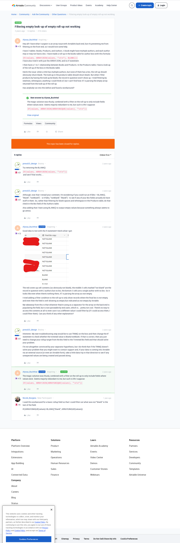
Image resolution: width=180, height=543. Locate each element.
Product (55, 445)
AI (12, 468)
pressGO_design (30, 163)
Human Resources (60, 463)
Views (38, 123)
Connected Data (19, 474)
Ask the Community (40, 14)
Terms (86, 538)
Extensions (16, 457)
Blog (13, 497)
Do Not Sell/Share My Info (104, 538)
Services (133, 451)
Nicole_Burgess (29, 398)
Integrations (17, 451)
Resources (134, 440)
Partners (133, 445)
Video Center (96, 457)
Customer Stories (99, 468)
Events (89, 5)
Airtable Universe (137, 474)
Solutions (55, 440)
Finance (55, 474)
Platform (15, 440)
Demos (93, 463)
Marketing (56, 451)
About (14, 486)
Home (13, 14)
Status (14, 503)
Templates (134, 468)
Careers (15, 491)
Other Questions (59, 14)
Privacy (76, 538)
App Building (17, 463)
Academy (99, 5)
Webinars (95, 474)
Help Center (112, 5)
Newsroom (16, 509)
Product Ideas (76, 5)
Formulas (28, 123)
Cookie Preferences (129, 538)
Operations (56, 457)
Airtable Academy (99, 445)
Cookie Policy (40, 533)
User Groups (61, 5)
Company (16, 480)
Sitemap (65, 538)
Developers (134, 457)
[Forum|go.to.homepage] (23, 5)
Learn (93, 440)
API (55, 538)
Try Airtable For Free (21, 514)
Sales (53, 468)
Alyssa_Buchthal (30, 39)
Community (24, 14)
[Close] (51, 520)
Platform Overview (20, 445)
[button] (145, 5)
